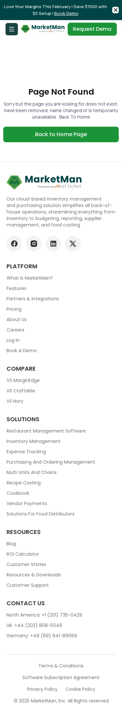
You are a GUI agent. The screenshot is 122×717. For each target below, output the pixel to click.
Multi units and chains (32, 472)
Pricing (14, 309)
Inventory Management (34, 441)
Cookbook (18, 493)
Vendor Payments (27, 503)
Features (16, 288)
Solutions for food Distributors (41, 514)
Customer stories (26, 564)
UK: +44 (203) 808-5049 (34, 625)
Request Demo (92, 29)
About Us (17, 319)
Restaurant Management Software (46, 431)
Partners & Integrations (33, 298)
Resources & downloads (34, 575)
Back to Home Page (61, 134)
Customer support (28, 585)
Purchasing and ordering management (51, 462)
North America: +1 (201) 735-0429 (44, 615)
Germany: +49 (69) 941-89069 (42, 635)
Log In (13, 340)
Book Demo (66, 13)
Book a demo (22, 350)
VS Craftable (21, 390)
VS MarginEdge (23, 380)
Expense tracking (26, 451)
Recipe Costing (24, 483)
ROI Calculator (23, 554)
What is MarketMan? (30, 278)
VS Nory (15, 401)
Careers (15, 330)
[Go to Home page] (43, 29)
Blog (11, 543)
